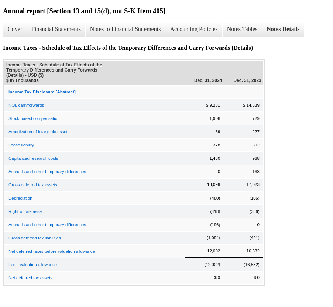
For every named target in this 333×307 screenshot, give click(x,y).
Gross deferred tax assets (32, 185)
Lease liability (21, 145)
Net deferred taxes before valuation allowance (51, 251)
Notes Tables (242, 29)
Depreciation (20, 198)
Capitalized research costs (33, 158)
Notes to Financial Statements (125, 29)
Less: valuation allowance (32, 264)
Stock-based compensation (34, 118)
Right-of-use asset (25, 211)
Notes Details (283, 29)
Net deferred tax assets (30, 278)
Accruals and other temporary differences (47, 171)
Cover (15, 29)
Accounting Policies (193, 29)
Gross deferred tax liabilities (34, 238)
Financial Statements (56, 29)
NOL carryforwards (26, 105)
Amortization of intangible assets (39, 132)
